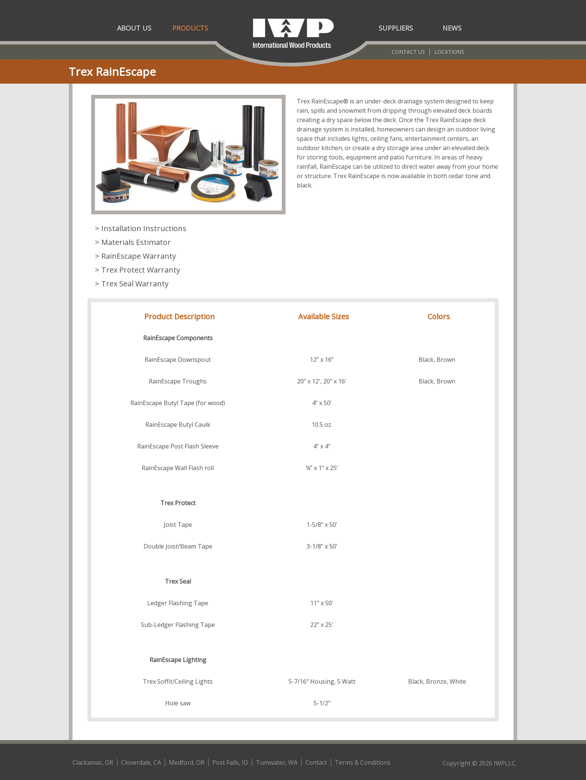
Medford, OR (186, 762)
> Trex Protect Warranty (137, 270)
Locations (449, 51)
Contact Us (408, 51)
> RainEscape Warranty (135, 256)
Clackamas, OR (93, 762)
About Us (134, 28)
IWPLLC (504, 763)
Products (190, 28)
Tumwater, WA (276, 762)
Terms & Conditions (363, 762)
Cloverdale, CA (141, 762)
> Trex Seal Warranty (132, 284)
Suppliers (396, 28)
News (452, 28)
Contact (316, 762)
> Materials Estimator (133, 242)
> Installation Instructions (140, 228)
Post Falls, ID (230, 762)
